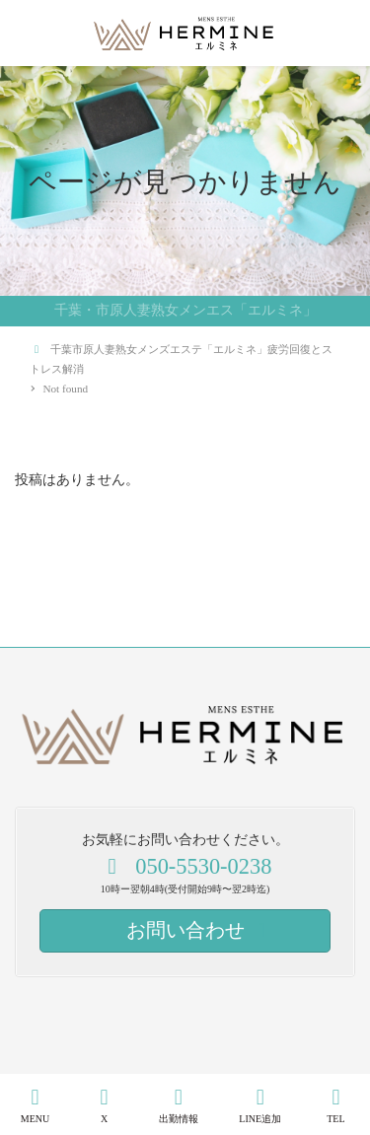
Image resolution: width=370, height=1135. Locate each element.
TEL (336, 1105)
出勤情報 (178, 1105)
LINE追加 (260, 1105)
